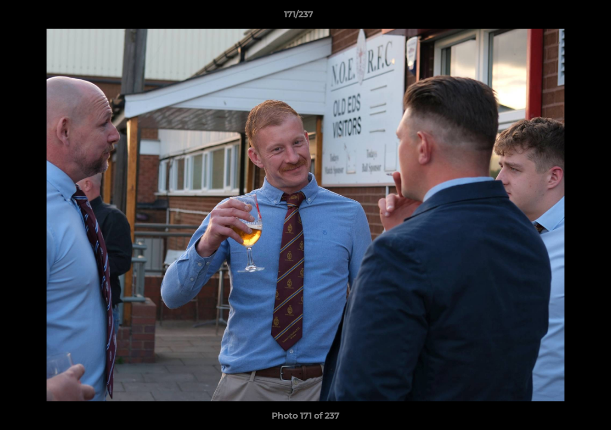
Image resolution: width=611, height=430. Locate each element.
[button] (561, 17)
